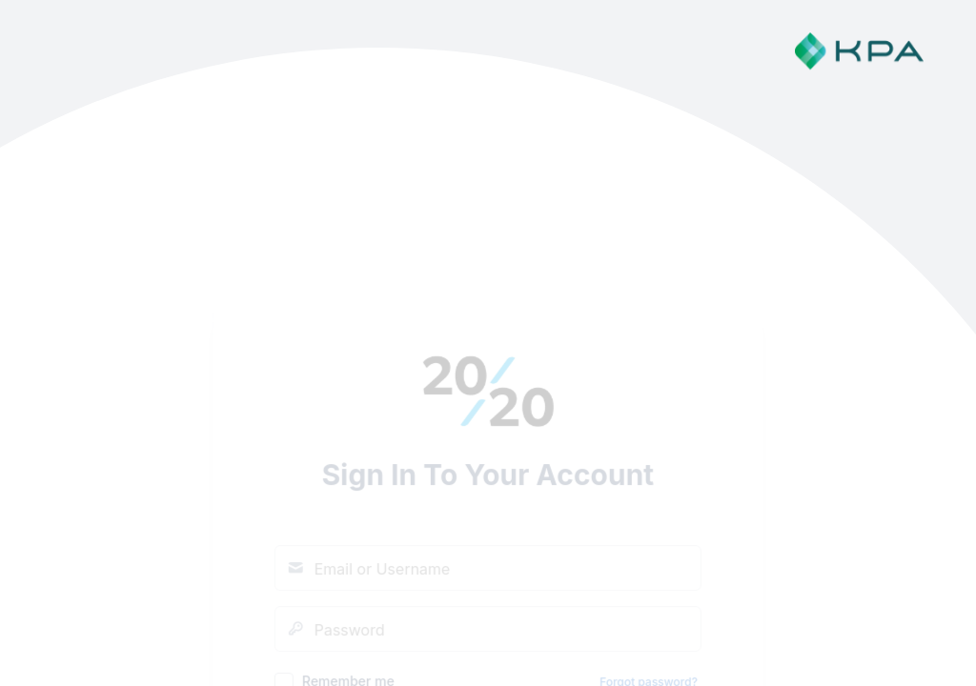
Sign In (488, 484)
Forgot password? (649, 429)
